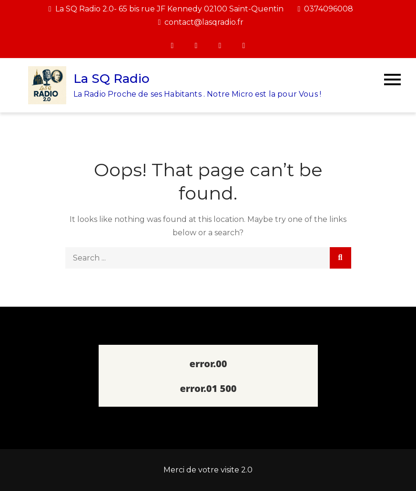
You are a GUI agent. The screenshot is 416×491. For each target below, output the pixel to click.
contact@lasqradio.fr (201, 22)
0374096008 (326, 8)
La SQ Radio (111, 78)
